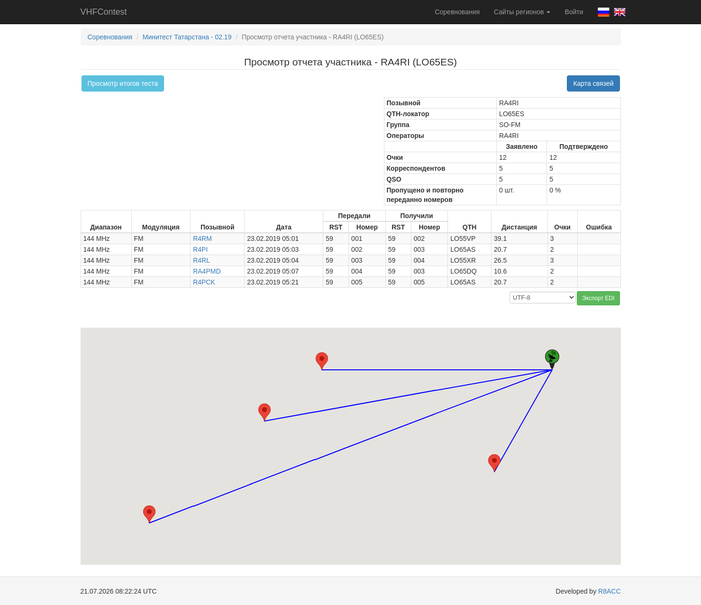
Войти (573, 12)
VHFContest (104, 12)
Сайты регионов (522, 12)
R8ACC (609, 591)
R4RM (202, 238)
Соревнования (457, 12)
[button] (322, 361)
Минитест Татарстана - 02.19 (187, 37)
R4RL (201, 260)
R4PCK (204, 282)
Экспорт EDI (598, 298)
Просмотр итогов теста (123, 83)
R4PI (200, 249)
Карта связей (593, 83)
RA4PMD (206, 271)
